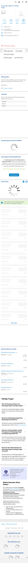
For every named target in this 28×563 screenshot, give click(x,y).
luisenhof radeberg (6, 363)
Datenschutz (14, 528)
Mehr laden (14, 323)
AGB (19, 528)
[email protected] (21, 425)
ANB (22, 528)
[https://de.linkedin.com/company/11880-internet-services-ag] (22, 537)
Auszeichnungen (9, 54)
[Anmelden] (19, 2)
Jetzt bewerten (14, 175)
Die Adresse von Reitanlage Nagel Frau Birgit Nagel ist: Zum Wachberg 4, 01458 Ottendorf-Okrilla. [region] (13, 411)
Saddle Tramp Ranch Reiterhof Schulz (11, 371)
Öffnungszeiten (8, 51)
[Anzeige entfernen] (27, 558)
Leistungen (18, 51)
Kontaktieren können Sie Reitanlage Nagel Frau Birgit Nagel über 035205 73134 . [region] (14, 424)
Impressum (7, 528)
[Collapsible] (25, 405)
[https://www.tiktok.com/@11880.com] (10, 537)
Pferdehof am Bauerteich (8, 352)
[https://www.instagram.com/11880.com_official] (14, 537)
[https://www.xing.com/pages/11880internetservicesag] (18, 537)
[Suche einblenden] (15, 2)
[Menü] (26, 2)
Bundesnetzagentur (14, 489)
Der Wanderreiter (6, 387)
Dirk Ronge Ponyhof (6, 380)
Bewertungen (8, 58)
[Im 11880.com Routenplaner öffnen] (23, 181)
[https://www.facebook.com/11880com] (5, 537)
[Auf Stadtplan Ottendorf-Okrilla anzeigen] (26, 181)
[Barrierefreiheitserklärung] (22, 2)
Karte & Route (18, 58)
